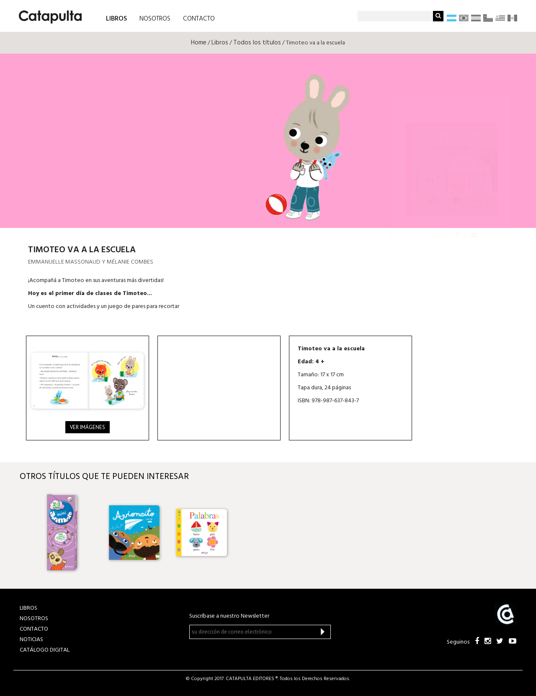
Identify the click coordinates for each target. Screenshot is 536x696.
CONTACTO (199, 18)
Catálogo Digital (45, 650)
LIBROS (116, 18)
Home (198, 43)
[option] (66, 532)
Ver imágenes (87, 427)
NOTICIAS (31, 639)
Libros (219, 43)
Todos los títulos (257, 43)
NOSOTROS (154, 18)
